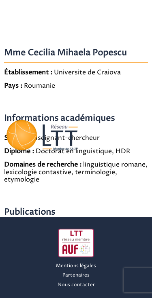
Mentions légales (76, 265)
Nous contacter (76, 284)
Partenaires (76, 275)
